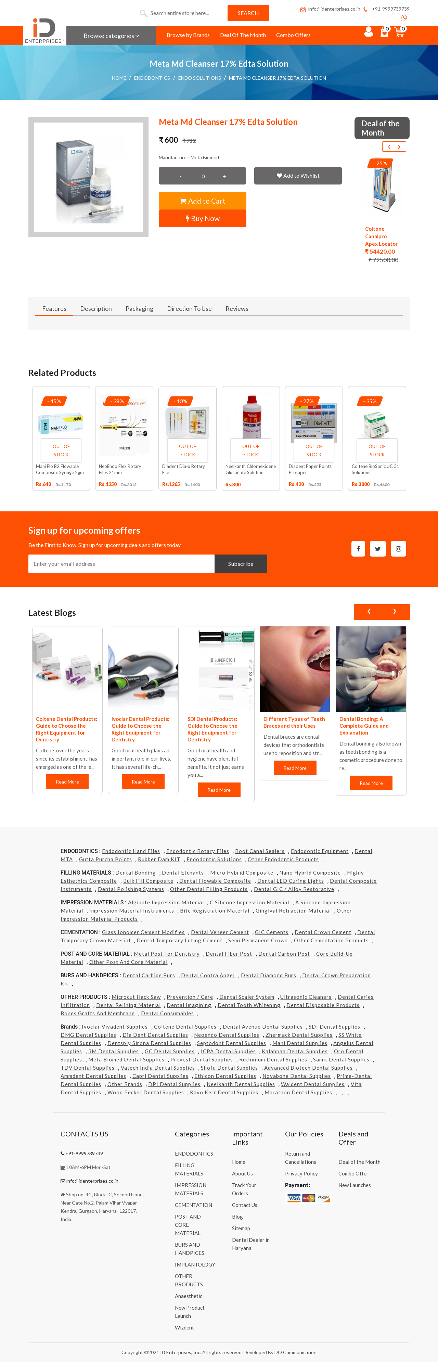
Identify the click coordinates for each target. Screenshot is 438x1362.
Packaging (139, 308)
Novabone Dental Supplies (296, 1076)
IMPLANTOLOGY (195, 1264)
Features (54, 308)
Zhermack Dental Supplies (299, 1035)
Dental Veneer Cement (220, 932)
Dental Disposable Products (323, 1005)
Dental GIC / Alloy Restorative (294, 889)
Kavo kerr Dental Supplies (224, 1092)
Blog (237, 1216)
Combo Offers (293, 34)
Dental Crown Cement (323, 932)
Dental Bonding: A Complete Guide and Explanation (364, 726)
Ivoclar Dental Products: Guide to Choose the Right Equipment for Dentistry (140, 729)
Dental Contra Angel (208, 975)
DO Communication (295, 1352)
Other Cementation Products (331, 940)
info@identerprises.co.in (329, 9)
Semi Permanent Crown (258, 940)
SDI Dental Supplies (334, 1026)
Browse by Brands (188, 34)
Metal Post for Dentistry (167, 954)
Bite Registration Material (214, 910)
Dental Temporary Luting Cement (179, 940)
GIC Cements (271, 932)
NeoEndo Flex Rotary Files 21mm (120, 469)
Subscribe (241, 563)
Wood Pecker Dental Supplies (145, 1092)
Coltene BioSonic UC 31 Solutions (375, 469)
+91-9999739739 (386, 9)
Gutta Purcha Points (105, 859)
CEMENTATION (193, 1205)
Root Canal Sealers (260, 851)
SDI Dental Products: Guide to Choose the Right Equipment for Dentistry (212, 729)
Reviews (237, 308)
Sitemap (241, 1228)
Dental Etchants (183, 872)
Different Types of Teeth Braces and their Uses (294, 722)
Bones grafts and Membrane (98, 1013)
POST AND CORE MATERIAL (188, 1224)
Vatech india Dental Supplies (158, 1068)
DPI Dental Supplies (174, 1084)
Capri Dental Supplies (160, 1076)
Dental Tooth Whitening (249, 1005)
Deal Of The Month (243, 34)
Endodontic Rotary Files (197, 851)
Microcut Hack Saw (136, 997)
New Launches (354, 1185)
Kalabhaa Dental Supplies (295, 1051)
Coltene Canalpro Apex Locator (381, 236)
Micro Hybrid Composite (241, 872)
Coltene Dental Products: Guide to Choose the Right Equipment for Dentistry (66, 729)
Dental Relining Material (128, 1005)
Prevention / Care (190, 997)
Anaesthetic (188, 1296)
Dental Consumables (167, 1013)
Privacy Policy (301, 1173)
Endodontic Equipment (320, 851)
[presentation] (389, 146)
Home (119, 78)
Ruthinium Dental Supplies (273, 1059)
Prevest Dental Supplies (201, 1059)
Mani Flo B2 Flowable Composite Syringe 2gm (60, 469)
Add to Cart (203, 200)
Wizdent (184, 1327)
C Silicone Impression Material (249, 902)
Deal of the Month (359, 1162)
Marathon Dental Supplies (298, 1092)
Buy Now (203, 218)
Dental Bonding (135, 872)
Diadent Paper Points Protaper (310, 469)
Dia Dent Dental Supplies (155, 1035)
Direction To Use (189, 308)
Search (248, 13)
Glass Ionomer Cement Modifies (143, 932)
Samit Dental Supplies (341, 1059)
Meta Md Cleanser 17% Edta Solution (277, 78)
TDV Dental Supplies (88, 1068)
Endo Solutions (199, 78)
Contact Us (244, 1205)
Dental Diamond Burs (268, 975)
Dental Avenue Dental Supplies (263, 1026)
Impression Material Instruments (131, 910)
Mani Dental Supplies (299, 1043)
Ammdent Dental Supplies (93, 1076)
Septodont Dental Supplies (231, 1043)
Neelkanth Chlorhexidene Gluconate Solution (251, 469)
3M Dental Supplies (113, 1051)
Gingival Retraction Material (293, 910)
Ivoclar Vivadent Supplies (115, 1026)
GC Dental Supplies (170, 1051)
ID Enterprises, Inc (180, 1352)
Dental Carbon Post (284, 954)
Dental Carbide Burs (149, 975)
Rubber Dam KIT (159, 859)
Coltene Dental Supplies (185, 1026)
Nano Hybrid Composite (310, 872)
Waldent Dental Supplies (313, 1084)
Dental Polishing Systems (131, 889)
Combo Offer (353, 1173)
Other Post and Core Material (128, 962)
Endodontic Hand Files (131, 851)
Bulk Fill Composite (148, 881)
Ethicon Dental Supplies (225, 1076)
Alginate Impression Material (166, 902)
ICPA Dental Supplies (228, 1051)
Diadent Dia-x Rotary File (183, 469)
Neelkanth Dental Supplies (241, 1084)
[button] (88, 177)
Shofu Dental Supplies (229, 1068)
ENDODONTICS (152, 78)
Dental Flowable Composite (215, 881)
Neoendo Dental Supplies (226, 1035)
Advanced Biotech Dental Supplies (308, 1068)
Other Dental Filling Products (209, 889)
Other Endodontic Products (283, 859)
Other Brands (124, 1084)
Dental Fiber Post (229, 954)
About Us (242, 1173)
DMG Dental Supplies (88, 1035)
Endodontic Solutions (214, 859)
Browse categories (111, 35)
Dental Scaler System (246, 997)
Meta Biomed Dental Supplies (126, 1059)
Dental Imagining (189, 1005)
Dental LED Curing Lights (290, 881)
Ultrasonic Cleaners (306, 997)
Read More (67, 782)
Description (96, 308)
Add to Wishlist (298, 175)
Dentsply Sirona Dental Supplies (149, 1043)
